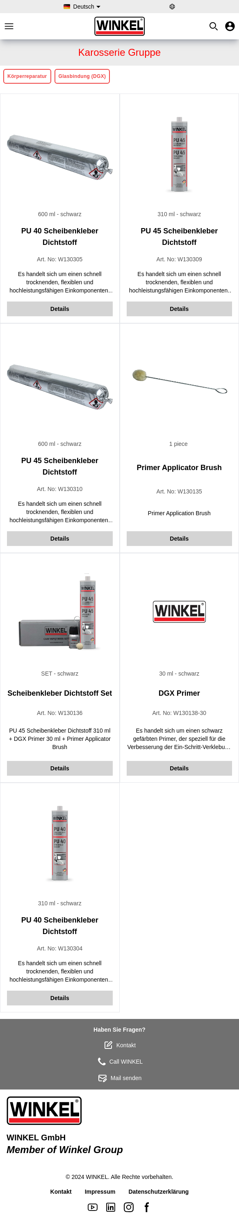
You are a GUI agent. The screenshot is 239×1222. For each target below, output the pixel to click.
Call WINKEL (119, 1062)
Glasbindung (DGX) (82, 76)
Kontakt (119, 1045)
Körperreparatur (27, 76)
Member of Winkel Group (65, 1149)
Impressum (100, 1191)
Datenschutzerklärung (158, 1191)
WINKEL (97, 1177)
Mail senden (120, 1078)
